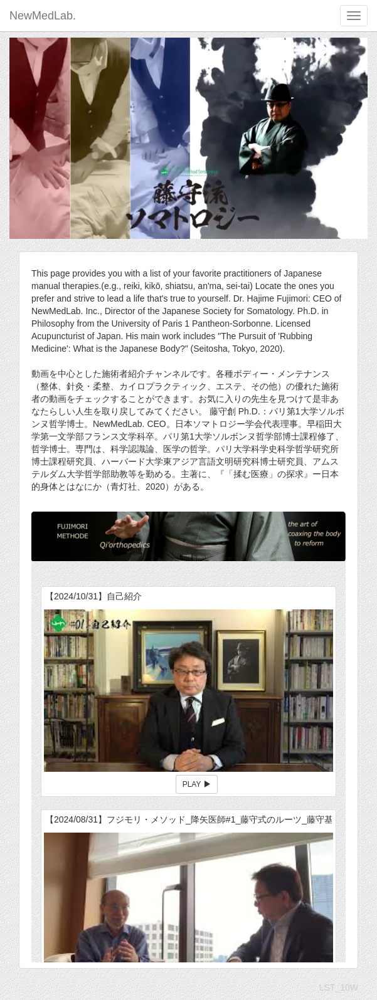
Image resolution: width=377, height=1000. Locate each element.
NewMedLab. (42, 15)
